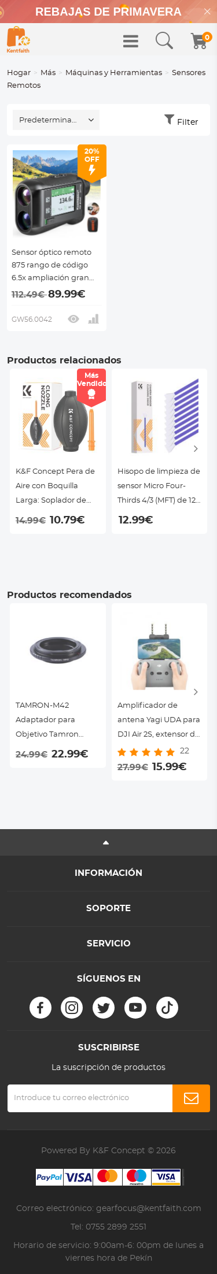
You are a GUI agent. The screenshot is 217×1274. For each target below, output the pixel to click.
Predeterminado (50, 120)
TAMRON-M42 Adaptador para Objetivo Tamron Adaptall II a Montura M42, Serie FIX (55, 722)
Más (48, 73)
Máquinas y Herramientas (113, 73)
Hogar (19, 73)
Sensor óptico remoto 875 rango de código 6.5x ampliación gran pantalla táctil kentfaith (55, 267)
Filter (187, 122)
